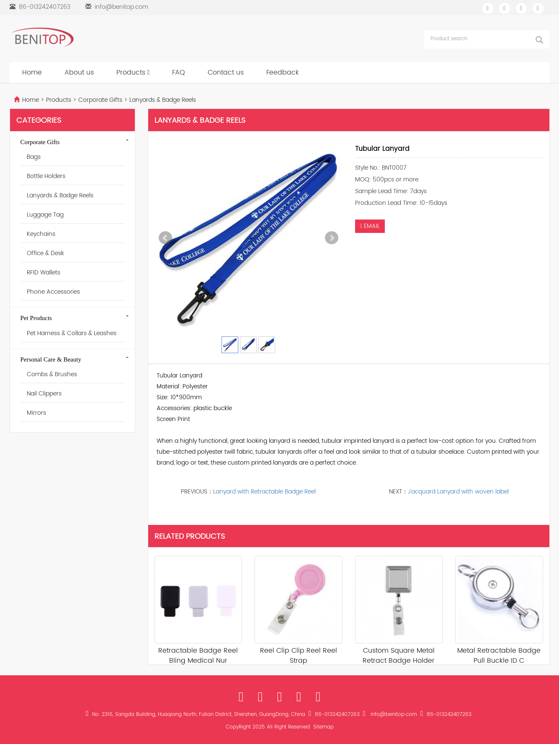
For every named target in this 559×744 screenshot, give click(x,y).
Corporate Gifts (100, 100)
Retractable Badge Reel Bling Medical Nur (198, 656)
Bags (34, 157)
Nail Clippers (44, 393)
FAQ (178, 72)
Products (133, 72)
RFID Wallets (43, 272)
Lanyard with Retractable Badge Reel (264, 491)
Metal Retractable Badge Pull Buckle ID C (499, 656)
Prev (165, 238)
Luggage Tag (45, 215)
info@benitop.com (121, 7)
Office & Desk (45, 253)
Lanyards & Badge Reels (162, 100)
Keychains (41, 234)
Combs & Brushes (52, 374)
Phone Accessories (53, 292)
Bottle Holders (46, 176)
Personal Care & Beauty (51, 359)
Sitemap (323, 727)
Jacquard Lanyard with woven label (458, 491)
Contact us (226, 72)
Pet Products (36, 318)
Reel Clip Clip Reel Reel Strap (298, 656)
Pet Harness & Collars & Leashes (71, 333)
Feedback (282, 72)
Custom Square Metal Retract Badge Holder (399, 656)
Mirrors (36, 413)
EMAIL (370, 226)
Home (32, 72)
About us (79, 72)
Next (331, 238)
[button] (148, 72)
